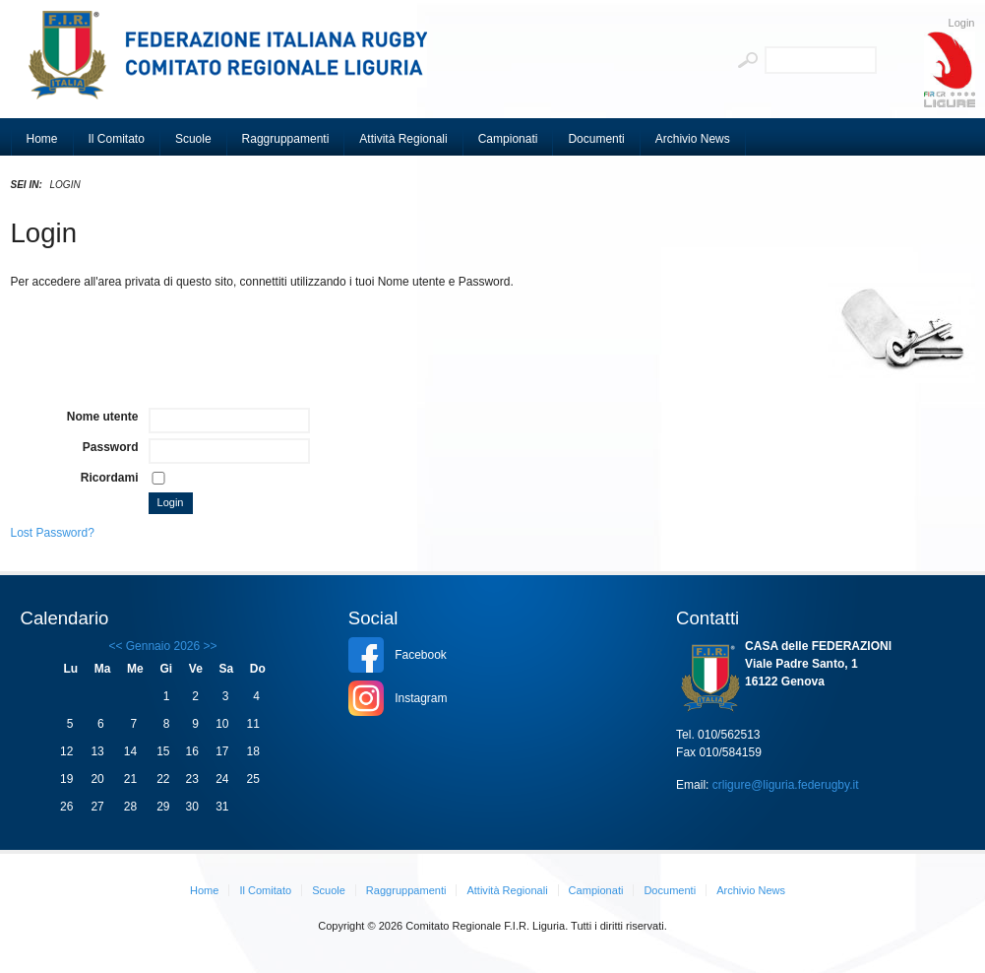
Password (111, 447)
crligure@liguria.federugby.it (785, 785)
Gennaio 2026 (163, 646)
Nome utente (103, 416)
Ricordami (110, 478)
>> (208, 646)
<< (115, 646)
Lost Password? (52, 533)
